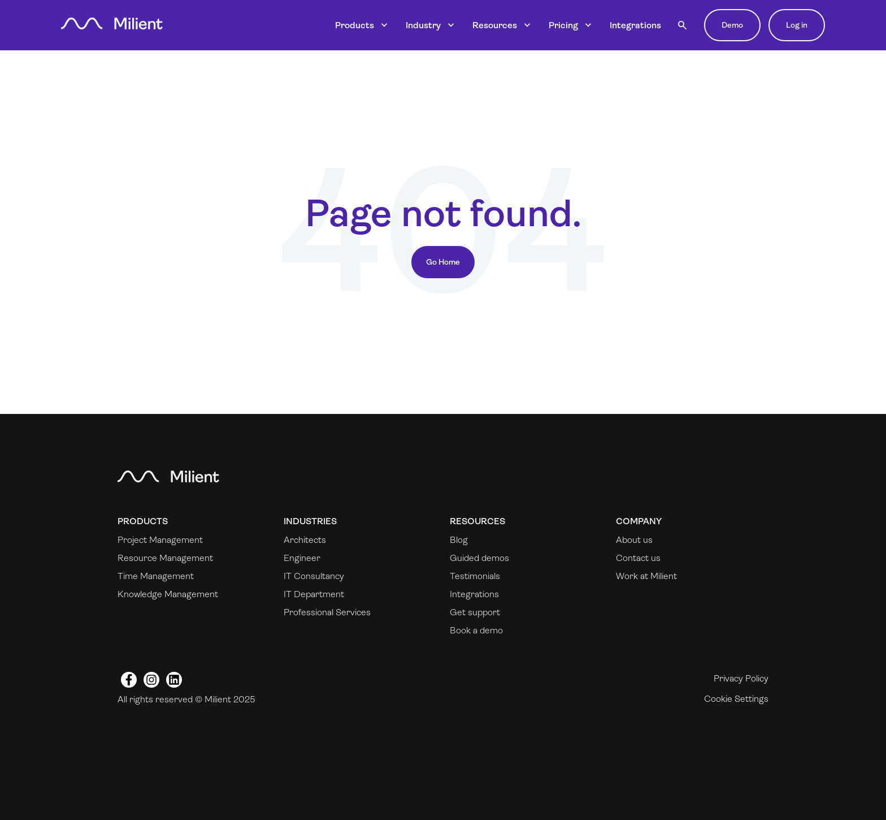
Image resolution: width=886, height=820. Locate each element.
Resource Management (165, 558)
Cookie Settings (736, 698)
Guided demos (479, 558)
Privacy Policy (741, 678)
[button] (682, 25)
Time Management (156, 576)
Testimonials (475, 576)
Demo (732, 24)
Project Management (160, 539)
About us (634, 539)
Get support (475, 612)
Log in (796, 24)
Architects (305, 539)
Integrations (635, 25)
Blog (459, 539)
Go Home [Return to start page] (443, 261)
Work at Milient (646, 576)
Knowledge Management (168, 594)
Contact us (638, 558)
